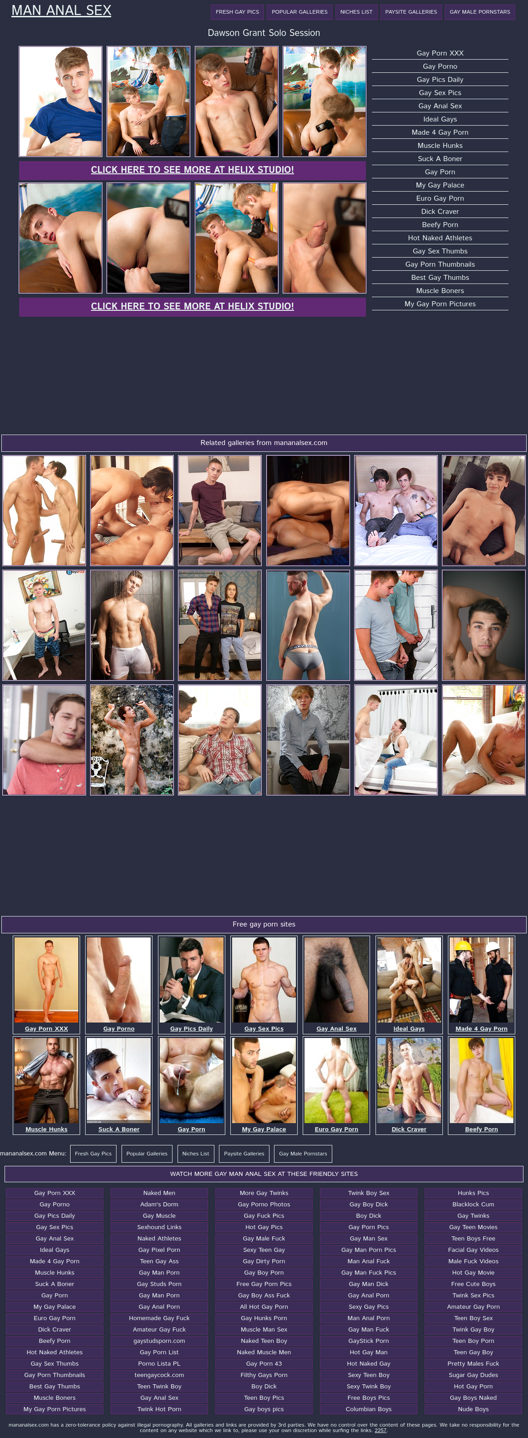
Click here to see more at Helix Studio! (192, 170)
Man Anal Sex (61, 11)
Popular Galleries (300, 12)
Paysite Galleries (411, 12)
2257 (380, 1430)
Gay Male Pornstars (480, 12)
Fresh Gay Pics (237, 12)
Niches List (356, 12)
